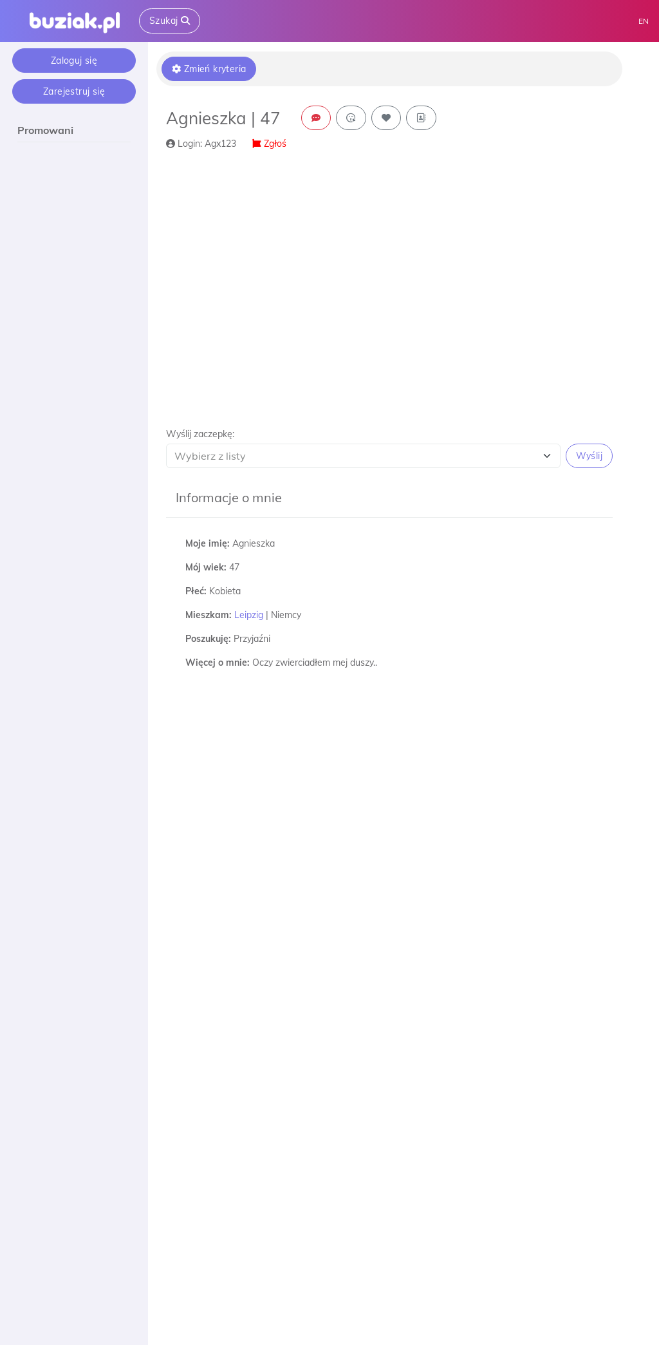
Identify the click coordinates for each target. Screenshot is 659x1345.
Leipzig (248, 615)
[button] (389, 448)
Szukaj (169, 20)
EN (643, 21)
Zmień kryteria (209, 69)
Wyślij (589, 456)
